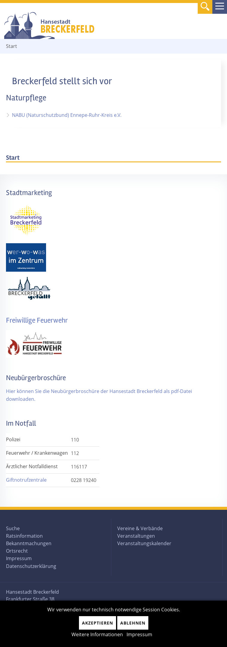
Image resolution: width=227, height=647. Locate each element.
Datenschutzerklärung (31, 566)
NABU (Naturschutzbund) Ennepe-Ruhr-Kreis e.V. (66, 115)
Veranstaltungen (136, 536)
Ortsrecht (17, 551)
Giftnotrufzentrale (26, 480)
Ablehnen (132, 623)
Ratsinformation (24, 536)
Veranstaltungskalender (144, 543)
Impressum (19, 558)
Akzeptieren (97, 623)
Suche (13, 528)
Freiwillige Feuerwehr (37, 320)
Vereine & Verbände (140, 528)
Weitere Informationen (97, 634)
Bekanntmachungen (28, 543)
